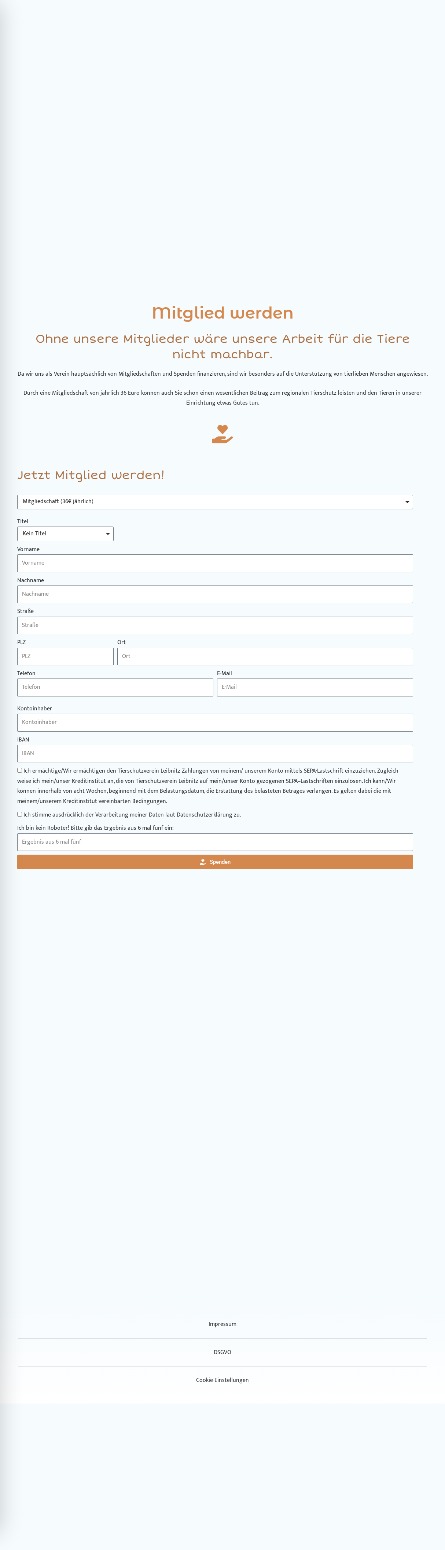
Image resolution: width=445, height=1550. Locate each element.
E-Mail (224, 674)
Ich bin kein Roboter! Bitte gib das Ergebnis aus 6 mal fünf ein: (95, 828)
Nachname (30, 581)
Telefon (26, 674)
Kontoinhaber (34, 709)
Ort (121, 642)
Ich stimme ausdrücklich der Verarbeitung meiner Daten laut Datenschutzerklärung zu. (132, 815)
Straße (25, 611)
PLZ (21, 642)
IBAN (23, 740)
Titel (22, 522)
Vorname (28, 549)
